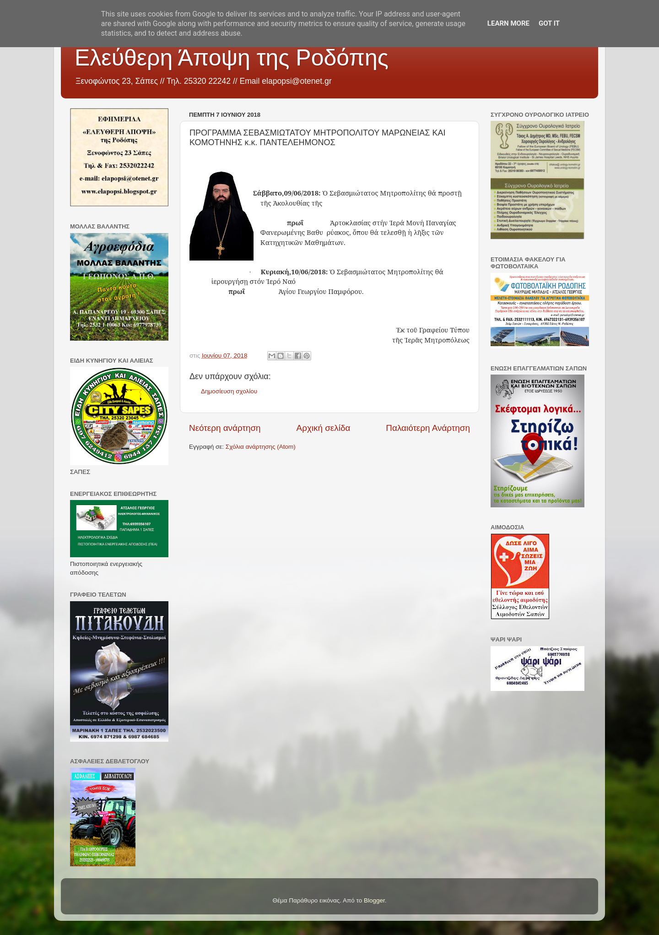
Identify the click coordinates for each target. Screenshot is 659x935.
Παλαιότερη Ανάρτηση (428, 428)
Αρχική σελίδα (324, 428)
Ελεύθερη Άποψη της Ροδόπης (232, 58)
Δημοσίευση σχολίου (229, 391)
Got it (549, 23)
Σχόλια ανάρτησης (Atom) (261, 446)
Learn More (508, 23)
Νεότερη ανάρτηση (225, 428)
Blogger (374, 900)
